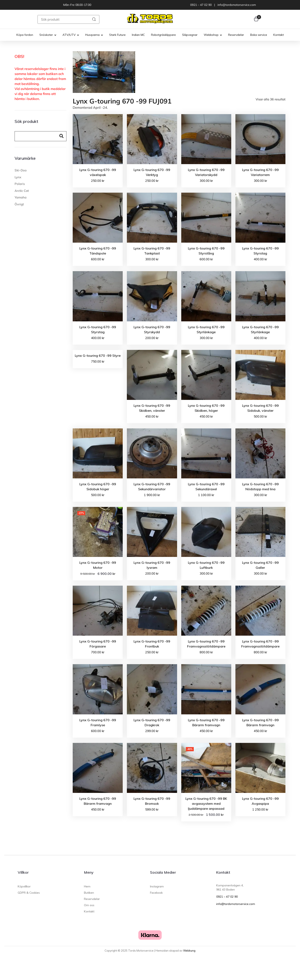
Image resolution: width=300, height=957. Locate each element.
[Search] (35, 136)
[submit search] (94, 19)
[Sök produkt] (62, 19)
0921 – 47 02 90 (227, 896)
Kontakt (223, 872)
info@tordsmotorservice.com (235, 904)
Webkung (189, 950)
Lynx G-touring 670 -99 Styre (98, 355)
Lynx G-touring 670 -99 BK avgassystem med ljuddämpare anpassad (206, 803)
